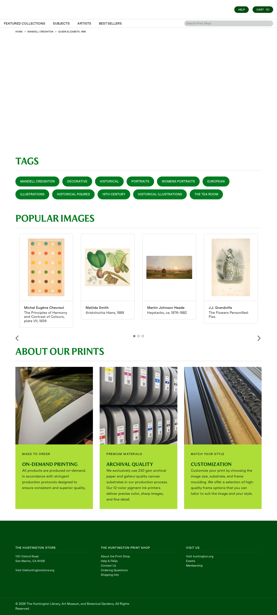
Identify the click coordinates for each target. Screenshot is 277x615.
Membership (194, 565)
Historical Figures (73, 194)
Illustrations (32, 194)
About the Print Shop (115, 556)
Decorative (77, 181)
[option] (46, 281)
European (216, 181)
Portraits (140, 181)
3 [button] (143, 336)
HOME (19, 31)
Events (190, 561)
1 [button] (134, 336)
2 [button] (138, 336)
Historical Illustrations (160, 194)
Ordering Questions (114, 570)
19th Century (113, 194)
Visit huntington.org (199, 556)
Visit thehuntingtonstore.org (34, 570)
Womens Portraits (178, 181)
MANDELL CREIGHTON (40, 31)
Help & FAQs (109, 561)
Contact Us (108, 565)
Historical (109, 181)
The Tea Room (206, 194)
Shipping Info (110, 575)
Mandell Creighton (37, 181)
